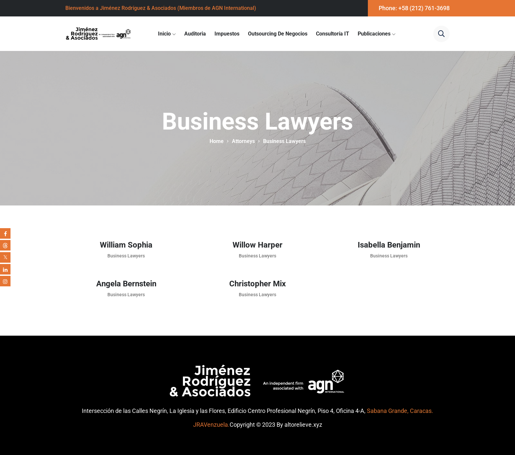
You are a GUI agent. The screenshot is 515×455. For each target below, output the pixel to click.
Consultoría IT (332, 34)
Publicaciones (374, 34)
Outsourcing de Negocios (277, 34)
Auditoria (195, 34)
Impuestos (226, 34)
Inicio (164, 34)
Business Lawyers (126, 255)
